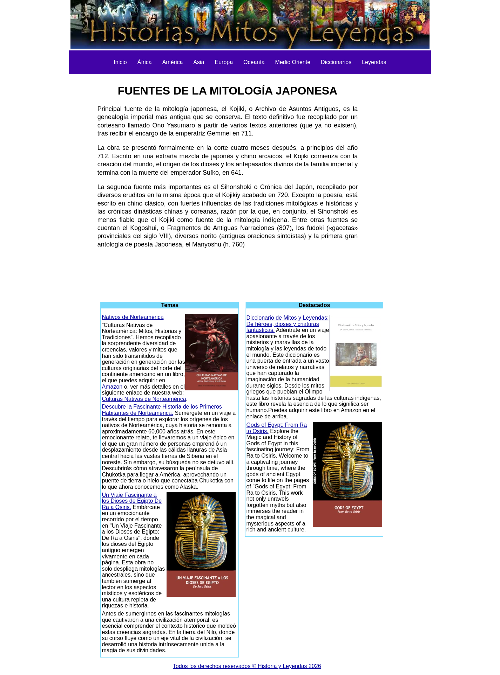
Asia (198, 62)
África (144, 62)
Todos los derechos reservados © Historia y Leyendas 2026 (247, 666)
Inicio (120, 62)
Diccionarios (336, 62)
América (172, 62)
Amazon (112, 387)
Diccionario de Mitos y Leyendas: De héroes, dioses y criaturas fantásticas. (287, 324)
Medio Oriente (293, 62)
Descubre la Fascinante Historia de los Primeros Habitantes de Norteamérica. (162, 410)
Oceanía (253, 62)
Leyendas (374, 62)
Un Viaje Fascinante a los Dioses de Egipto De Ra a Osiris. (132, 501)
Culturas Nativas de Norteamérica (144, 399)
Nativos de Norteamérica (132, 317)
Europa (224, 62)
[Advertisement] (58, 182)
